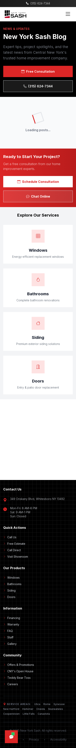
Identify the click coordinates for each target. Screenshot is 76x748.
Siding (9, 590)
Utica (37, 704)
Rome (46, 704)
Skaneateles (55, 708)
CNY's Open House (18, 671)
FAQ (8, 631)
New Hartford (11, 708)
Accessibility (58, 739)
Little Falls (29, 713)
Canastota (44, 713)
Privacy (34, 739)
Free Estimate (14, 543)
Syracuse (59, 704)
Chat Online (38, 196)
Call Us (9, 537)
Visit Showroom (15, 556)
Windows (11, 577)
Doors (9, 597)
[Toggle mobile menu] (68, 14)
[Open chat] (11, 736)
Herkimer (27, 708)
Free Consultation (38, 71)
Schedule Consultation (38, 181)
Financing (11, 618)
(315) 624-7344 (38, 86)
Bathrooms (12, 584)
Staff (8, 637)
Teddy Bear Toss (17, 677)
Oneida (40, 708)
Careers (10, 684)
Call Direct (12, 550)
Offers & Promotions (18, 664)
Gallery (10, 643)
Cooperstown (11, 713)
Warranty (11, 624)
